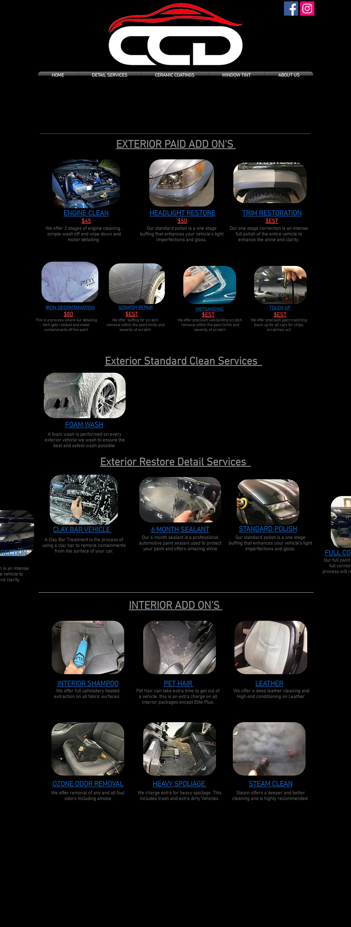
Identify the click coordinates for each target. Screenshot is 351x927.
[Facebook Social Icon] (291, 8)
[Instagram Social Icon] (307, 8)
